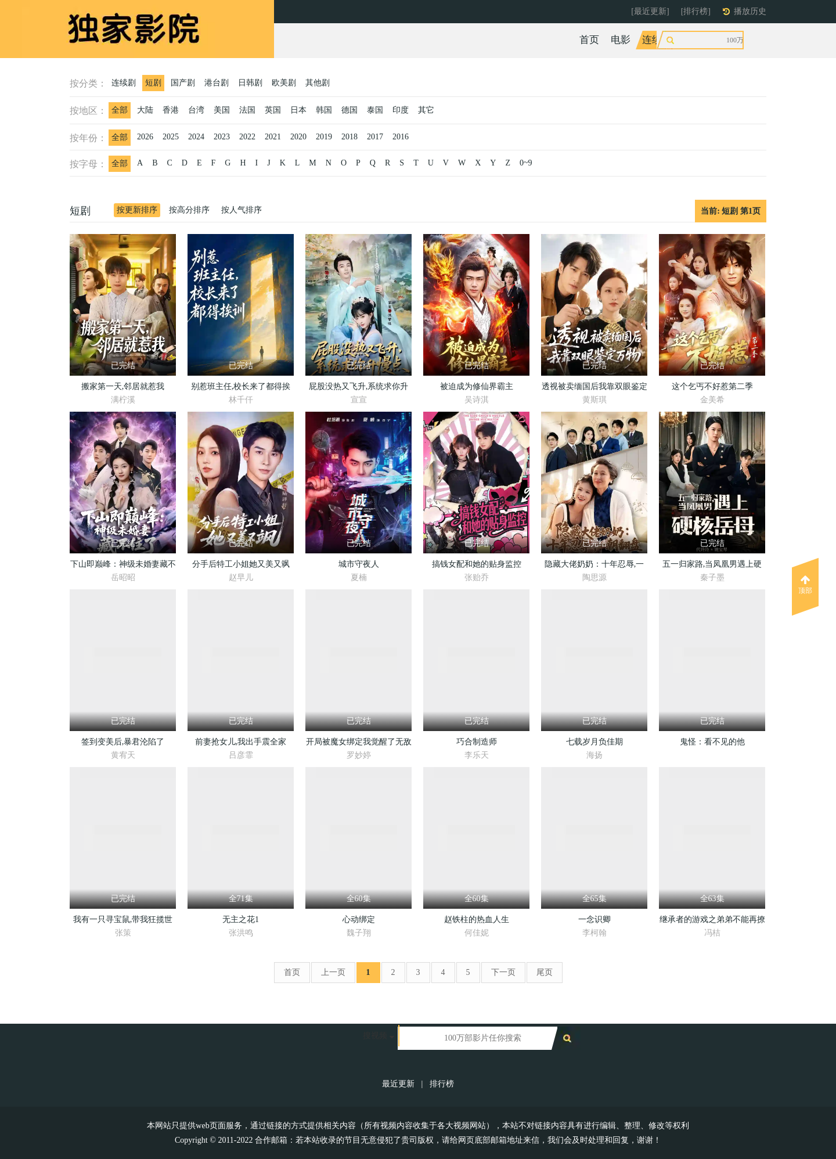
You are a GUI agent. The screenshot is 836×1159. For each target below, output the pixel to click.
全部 (119, 110)
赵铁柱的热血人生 (476, 919)
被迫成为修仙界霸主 (476, 386)
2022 (247, 136)
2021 (273, 136)
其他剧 (317, 82)
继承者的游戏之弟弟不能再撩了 (712, 921)
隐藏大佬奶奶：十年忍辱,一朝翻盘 (594, 566)
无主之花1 (240, 919)
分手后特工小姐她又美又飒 (241, 564)
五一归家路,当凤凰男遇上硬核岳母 (712, 566)
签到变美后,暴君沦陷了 (123, 741)
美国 (222, 110)
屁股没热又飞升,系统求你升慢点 (359, 388)
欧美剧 (284, 82)
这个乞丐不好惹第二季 (712, 386)
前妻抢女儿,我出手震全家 (241, 741)
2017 (375, 136)
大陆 (145, 110)
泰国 (375, 110)
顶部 (805, 585)
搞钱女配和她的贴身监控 (476, 564)
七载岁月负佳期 (594, 741)
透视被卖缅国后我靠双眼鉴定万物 (594, 388)
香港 (171, 110)
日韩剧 (250, 82)
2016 (400, 136)
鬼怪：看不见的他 (712, 741)
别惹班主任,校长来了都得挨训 (241, 388)
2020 (298, 136)
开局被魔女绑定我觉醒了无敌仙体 (359, 743)
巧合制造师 (476, 741)
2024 (196, 136)
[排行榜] (696, 11)
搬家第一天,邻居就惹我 (123, 386)
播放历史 (750, 11)
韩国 (324, 110)
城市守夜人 (358, 564)
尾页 (544, 972)
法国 (247, 110)
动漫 (724, 39)
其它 (426, 110)
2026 (145, 136)
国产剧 (183, 82)
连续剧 (657, 39)
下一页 (503, 972)
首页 (589, 39)
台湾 (196, 110)
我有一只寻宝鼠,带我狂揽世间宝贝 (123, 921)
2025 (171, 136)
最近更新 (398, 1083)
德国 (349, 110)
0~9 (526, 163)
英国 (273, 110)
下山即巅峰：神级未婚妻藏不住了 (123, 566)
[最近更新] (650, 11)
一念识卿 (594, 919)
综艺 (693, 39)
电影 (620, 39)
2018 (349, 136)
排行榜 (442, 1083)
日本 (298, 110)
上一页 (333, 972)
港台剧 (216, 82)
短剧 (153, 82)
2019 (324, 136)
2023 (222, 136)
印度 (400, 110)
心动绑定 (359, 919)
